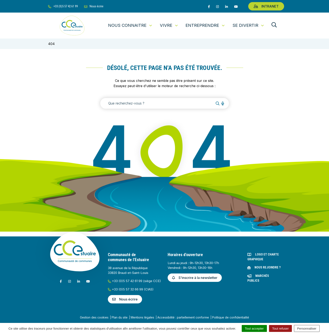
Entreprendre (205, 25)
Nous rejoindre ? (268, 267)
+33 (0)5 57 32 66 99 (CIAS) (131, 289)
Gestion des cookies (94, 317)
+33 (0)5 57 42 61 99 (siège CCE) (134, 281)
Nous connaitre (130, 25)
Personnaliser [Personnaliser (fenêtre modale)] (306, 328)
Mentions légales (142, 317)
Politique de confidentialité (230, 317)
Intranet (266, 6)
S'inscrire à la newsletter (194, 278)
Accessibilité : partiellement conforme (183, 317)
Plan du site (120, 317)
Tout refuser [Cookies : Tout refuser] (280, 328)
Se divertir (248, 25)
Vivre (169, 25)
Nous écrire (125, 299)
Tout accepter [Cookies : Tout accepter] (254, 328)
